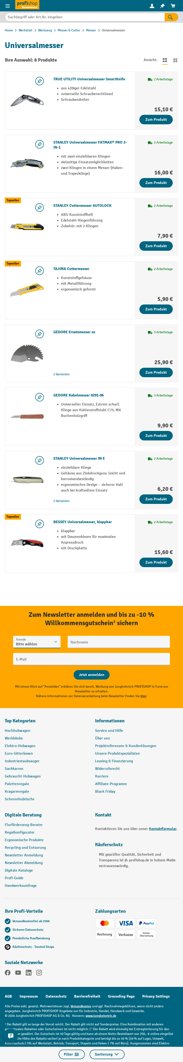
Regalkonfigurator (20, 832)
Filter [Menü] (72, 1054)
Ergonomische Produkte (24, 840)
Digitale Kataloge (19, 870)
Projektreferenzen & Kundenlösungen (125, 746)
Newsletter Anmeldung (24, 855)
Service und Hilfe (109, 731)
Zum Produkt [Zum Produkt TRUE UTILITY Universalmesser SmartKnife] (156, 119)
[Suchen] (171, 17)
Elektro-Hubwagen (20, 746)
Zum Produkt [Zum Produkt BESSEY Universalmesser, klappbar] (156, 562)
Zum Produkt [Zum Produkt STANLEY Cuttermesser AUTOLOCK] (156, 246)
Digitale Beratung (23, 815)
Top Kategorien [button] (20, 721)
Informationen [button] (110, 721)
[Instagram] (39, 973)
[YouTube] (18, 973)
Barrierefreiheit (87, 996)
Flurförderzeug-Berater (24, 825)
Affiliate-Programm (111, 784)
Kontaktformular (163, 828)
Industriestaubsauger (22, 761)
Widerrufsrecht (107, 769)
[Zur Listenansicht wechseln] (165, 60)
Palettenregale (17, 784)
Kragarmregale (17, 791)
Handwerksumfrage (21, 885)
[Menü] (7, 5)
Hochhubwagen (17, 731)
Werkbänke (14, 738)
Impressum (29, 996)
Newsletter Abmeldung (24, 863)
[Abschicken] (92, 675)
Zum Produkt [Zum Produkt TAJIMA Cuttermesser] (156, 309)
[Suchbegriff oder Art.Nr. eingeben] (85, 17)
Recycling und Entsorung (25, 847)
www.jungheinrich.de (101, 1016)
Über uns (102, 738)
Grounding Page (121, 996)
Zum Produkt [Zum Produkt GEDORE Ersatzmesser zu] (156, 372)
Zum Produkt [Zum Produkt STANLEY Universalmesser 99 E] (156, 499)
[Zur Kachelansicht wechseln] (175, 60)
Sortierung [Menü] (107, 1054)
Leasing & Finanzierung (114, 761)
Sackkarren (14, 769)
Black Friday (105, 791)
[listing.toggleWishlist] (39, 81)
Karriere (101, 776)
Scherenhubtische (20, 799)
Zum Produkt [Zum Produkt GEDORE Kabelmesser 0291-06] (156, 435)
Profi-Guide (14, 878)
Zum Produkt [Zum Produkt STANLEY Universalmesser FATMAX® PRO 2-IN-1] (156, 182)
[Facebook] (7, 973)
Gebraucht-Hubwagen (23, 776)
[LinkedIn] (28, 973)
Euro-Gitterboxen (19, 753)
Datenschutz (56, 996)
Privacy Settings (156, 996)
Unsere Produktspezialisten (117, 753)
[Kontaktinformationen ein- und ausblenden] (11, 1036)
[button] (46, 817)
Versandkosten (81, 1006)
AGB (8, 996)
